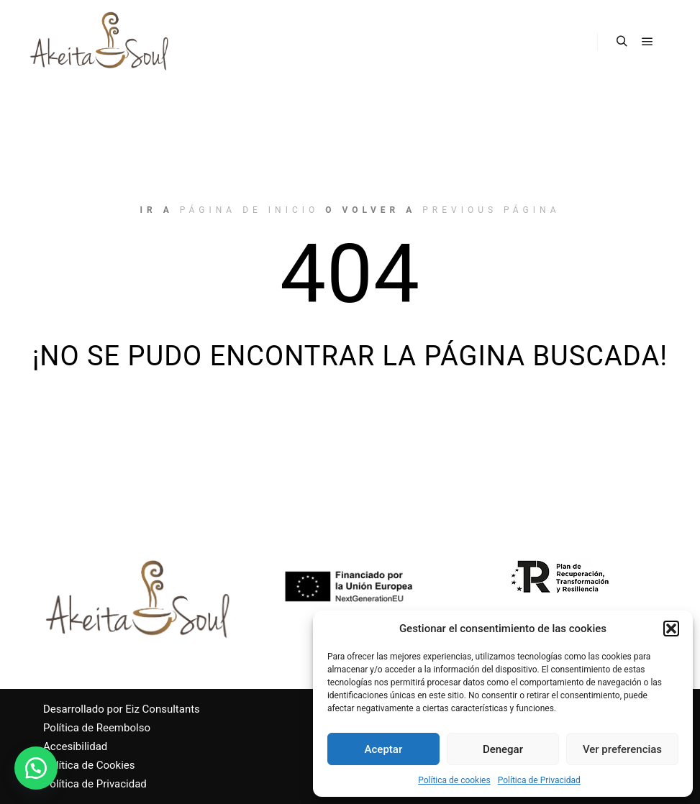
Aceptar (384, 749)
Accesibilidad (75, 746)
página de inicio (249, 210)
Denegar (503, 749)
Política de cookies (454, 780)
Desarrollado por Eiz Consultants (121, 709)
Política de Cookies (89, 765)
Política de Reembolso (96, 727)
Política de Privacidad (539, 780)
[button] (671, 628)
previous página (491, 210)
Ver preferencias (622, 749)
